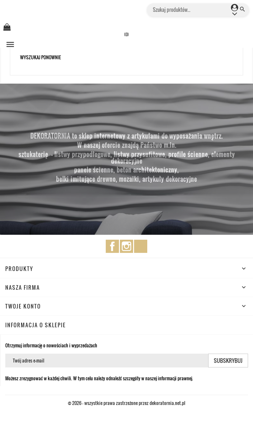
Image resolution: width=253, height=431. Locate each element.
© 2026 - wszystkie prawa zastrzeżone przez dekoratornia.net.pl (126, 402)
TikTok (140, 246)
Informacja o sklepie (35, 325)
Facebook (112, 246)
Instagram (126, 246)
